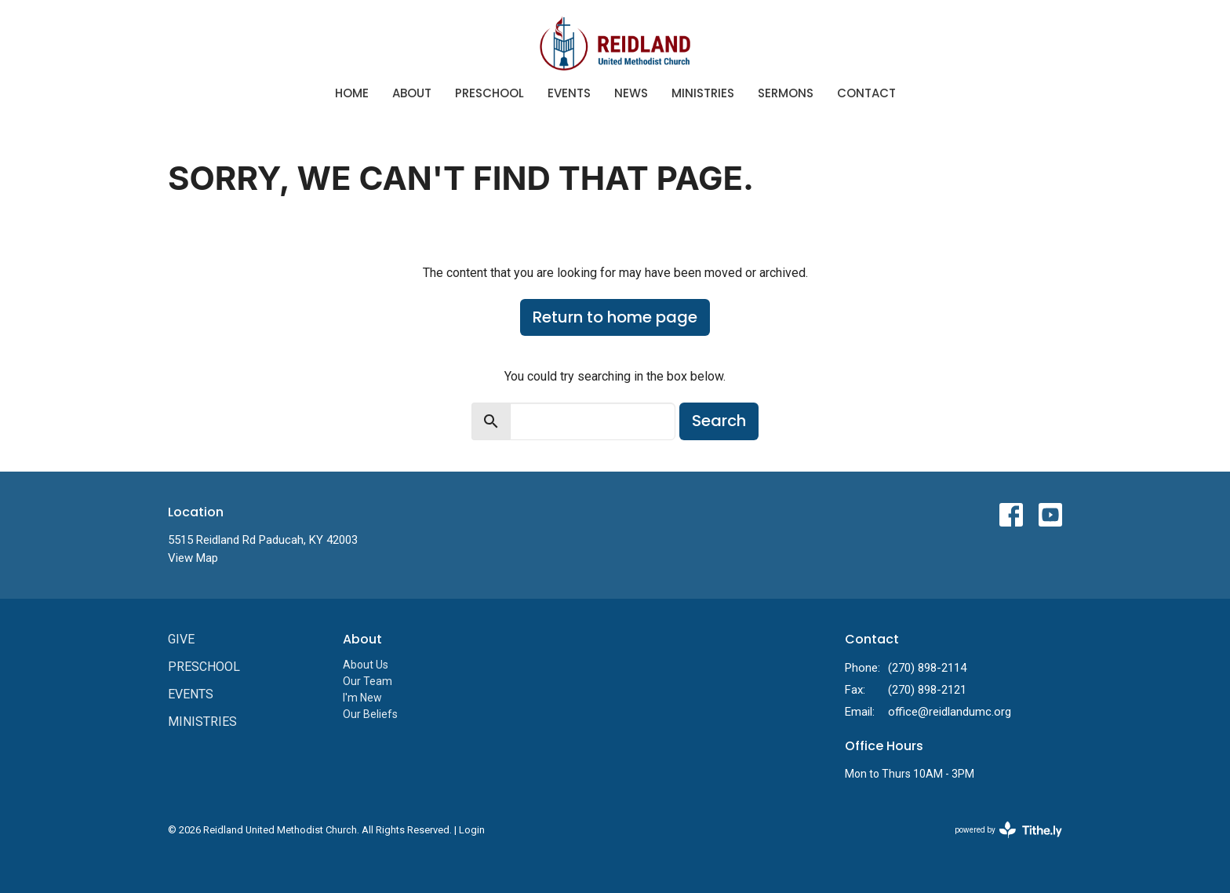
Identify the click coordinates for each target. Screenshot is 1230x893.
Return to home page (615, 317)
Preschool (489, 93)
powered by (1008, 830)
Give (181, 639)
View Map (193, 558)
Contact (866, 93)
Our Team (367, 681)
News (631, 93)
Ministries (702, 93)
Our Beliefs (370, 714)
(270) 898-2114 (927, 668)
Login (472, 830)
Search (719, 421)
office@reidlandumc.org (949, 712)
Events (569, 93)
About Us (365, 664)
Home (352, 93)
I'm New (362, 697)
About (411, 93)
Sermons (785, 93)
